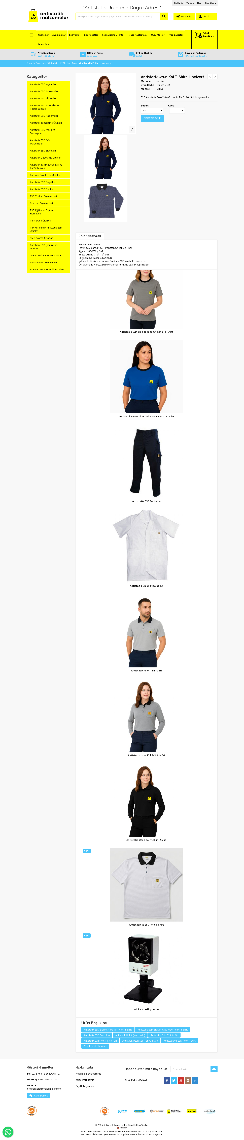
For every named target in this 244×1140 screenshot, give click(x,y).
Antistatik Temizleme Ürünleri (46, 122)
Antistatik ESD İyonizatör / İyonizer (44, 246)
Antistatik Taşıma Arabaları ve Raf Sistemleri (46, 166)
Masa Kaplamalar (138, 35)
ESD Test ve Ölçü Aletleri (43, 196)
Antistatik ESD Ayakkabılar (44, 91)
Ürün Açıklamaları (90, 236)
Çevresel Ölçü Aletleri (41, 203)
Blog (199, 3)
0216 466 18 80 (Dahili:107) (46, 1073)
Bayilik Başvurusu (85, 1086)
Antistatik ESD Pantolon (146, 501)
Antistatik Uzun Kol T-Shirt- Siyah (146, 840)
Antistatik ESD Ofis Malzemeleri (40, 142)
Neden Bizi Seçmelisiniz (88, 1073)
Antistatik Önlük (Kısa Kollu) (146, 585)
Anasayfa (31, 63)
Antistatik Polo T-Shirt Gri (146, 670)
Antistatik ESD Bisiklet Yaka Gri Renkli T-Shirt (146, 331)
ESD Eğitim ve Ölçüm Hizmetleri (41, 212)
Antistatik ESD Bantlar (42, 189)
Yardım (190, 3)
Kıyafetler (43, 35)
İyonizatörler (176, 35)
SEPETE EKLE (152, 118)
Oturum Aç (186, 16)
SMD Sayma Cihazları (41, 238)
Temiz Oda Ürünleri (40, 220)
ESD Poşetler (91, 35)
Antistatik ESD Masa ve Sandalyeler (42, 131)
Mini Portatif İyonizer (146, 1009)
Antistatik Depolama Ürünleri (45, 157)
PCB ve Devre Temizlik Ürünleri (47, 269)
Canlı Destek (38, 1095)
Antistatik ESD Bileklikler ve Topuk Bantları (44, 107)
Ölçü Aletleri (158, 35)
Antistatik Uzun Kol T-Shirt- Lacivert (172, 77)
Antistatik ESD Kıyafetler (48, 63)
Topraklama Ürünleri (113, 35)
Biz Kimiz (178, 3)
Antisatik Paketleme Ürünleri (45, 175)
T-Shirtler (65, 63)
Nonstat (160, 81)
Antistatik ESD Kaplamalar (44, 115)
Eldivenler (75, 35)
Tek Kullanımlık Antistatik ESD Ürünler (46, 229)
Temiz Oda (44, 44)
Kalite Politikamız (85, 1079)
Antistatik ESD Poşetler (42, 182)
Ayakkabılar (59, 35)
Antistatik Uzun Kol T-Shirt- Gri (146, 755)
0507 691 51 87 (48, 1079)
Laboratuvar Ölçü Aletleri (43, 262)
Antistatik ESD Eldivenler (43, 98)
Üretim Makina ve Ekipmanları (46, 255)
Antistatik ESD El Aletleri (43, 150)
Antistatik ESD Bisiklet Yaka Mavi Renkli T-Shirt (146, 416)
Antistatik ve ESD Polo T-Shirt (146, 924)
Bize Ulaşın (210, 3)
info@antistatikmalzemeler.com (44, 1088)
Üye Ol (206, 16)
